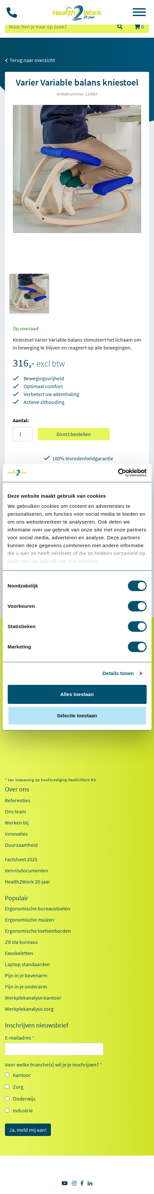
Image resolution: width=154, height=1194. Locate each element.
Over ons (17, 789)
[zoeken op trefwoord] (58, 26)
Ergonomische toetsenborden (38, 930)
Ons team (15, 811)
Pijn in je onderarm (26, 986)
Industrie (23, 1110)
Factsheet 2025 (21, 859)
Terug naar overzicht (30, 60)
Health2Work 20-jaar (27, 881)
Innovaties (16, 833)
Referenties (17, 800)
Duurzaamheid (21, 845)
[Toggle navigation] (139, 13)
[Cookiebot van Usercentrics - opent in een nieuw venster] (117, 472)
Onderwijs (24, 1098)
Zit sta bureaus (21, 942)
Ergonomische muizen (29, 919)
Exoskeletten (19, 953)
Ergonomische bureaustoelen (37, 908)
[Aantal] (23, 434)
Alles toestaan (77, 694)
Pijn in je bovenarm (26, 975)
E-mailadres (19, 1037)
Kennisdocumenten (26, 870)
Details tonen (118, 673)
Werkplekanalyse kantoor (33, 997)
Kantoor (22, 1075)
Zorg (18, 1087)
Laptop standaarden (27, 964)
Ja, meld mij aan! (28, 1129)
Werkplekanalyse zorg (29, 1008)
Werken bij (17, 822)
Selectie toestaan (77, 715)
